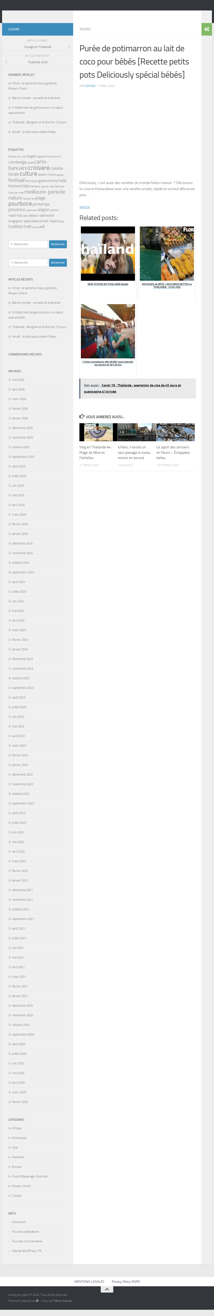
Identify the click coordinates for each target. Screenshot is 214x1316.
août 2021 (18, 935)
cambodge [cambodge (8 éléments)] (17, 168)
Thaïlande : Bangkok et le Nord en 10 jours (39, 128)
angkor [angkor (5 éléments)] (32, 162)
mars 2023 (19, 752)
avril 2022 (18, 858)
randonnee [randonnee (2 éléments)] (31, 216)
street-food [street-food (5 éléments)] (48, 227)
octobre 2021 (20, 915)
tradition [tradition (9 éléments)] (15, 232)
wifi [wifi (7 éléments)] (42, 232)
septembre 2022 (23, 810)
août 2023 (18, 704)
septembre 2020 (23, 1041)
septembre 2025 (23, 463)
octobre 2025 (20, 453)
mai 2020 (18, 1079)
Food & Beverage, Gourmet (30, 1183)
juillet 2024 (19, 598)
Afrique (17, 1134)
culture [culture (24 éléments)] (28, 180)
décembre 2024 (22, 550)
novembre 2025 (22, 444)
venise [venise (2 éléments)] (35, 233)
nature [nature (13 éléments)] (15, 204)
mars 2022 (19, 867)
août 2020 (18, 1050)
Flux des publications (25, 1238)
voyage (90, 92)
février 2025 (20, 530)
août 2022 (18, 819)
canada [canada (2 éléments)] (30, 169)
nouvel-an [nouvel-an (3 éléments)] (28, 204)
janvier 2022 (20, 887)
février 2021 (20, 992)
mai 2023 (18, 733)
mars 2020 (19, 1098)
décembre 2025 (22, 434)
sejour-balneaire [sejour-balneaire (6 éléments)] (41, 221)
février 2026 (20, 415)
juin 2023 (18, 723)
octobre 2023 (20, 684)
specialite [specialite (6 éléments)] (31, 227)
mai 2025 (18, 501)
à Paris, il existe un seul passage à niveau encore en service (134, 458)
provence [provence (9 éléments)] (16, 215)
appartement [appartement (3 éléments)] (44, 162)
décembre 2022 (22, 781)
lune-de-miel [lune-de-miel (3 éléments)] (16, 199)
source (84, 213)
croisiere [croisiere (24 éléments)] (39, 174)
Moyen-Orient (21, 1192)
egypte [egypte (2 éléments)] (60, 181)
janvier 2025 (20, 540)
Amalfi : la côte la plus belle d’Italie (34, 138)
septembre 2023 (23, 694)
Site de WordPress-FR (26, 1257)
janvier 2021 (20, 1002)
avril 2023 (18, 742)
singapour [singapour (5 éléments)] (15, 227)
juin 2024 (18, 607)
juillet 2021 (19, 944)
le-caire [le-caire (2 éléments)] (42, 193)
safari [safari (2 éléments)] (25, 222)
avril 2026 (18, 396)
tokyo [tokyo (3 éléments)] (60, 227)
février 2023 (20, 761)
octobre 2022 (20, 800)
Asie (15, 1154)
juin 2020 (18, 1070)
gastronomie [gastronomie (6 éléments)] (48, 187)
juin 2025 (18, 492)
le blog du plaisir (38, 14)
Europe (17, 1173)
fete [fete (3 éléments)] (27, 187)
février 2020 (20, 1108)
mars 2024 (19, 636)
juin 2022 (18, 838)
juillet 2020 (19, 1060)
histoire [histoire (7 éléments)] (14, 192)
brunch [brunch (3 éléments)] (57, 162)
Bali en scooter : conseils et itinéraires (36, 104)
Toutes (85, 35)
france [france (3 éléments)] (34, 187)
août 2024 (18, 588)
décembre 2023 (22, 665)
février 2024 (20, 646)
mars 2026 (19, 405)
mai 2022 (18, 848)
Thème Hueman (62, 1307)
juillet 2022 (19, 829)
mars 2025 (19, 521)
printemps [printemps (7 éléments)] (41, 210)
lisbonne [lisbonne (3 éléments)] (59, 192)
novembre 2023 (22, 675)
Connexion (19, 1228)
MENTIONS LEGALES (89, 1288)
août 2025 (18, 473)
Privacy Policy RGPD (126, 1288)
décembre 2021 (22, 896)
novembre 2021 (22, 906)
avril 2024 (18, 627)
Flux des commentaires (27, 1247)
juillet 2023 (19, 713)
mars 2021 (19, 983)
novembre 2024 (22, 559)
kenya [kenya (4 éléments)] (34, 192)
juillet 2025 (19, 482)
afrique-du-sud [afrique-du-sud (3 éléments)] (17, 162)
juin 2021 (18, 954)
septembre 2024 (23, 578)
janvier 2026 (20, 424)
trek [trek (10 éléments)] (28, 232)
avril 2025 (18, 511)
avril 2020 (18, 1089)
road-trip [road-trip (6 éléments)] (15, 221)
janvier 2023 (20, 771)
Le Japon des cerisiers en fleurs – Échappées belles (173, 458)
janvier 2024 (20, 655)
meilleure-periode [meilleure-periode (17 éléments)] (44, 198)
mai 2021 (18, 964)
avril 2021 (18, 973)
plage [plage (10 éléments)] (40, 204)
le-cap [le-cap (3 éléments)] (50, 192)
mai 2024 (18, 617)
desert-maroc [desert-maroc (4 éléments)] (47, 181)
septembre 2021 (23, 925)
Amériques (19, 1144)
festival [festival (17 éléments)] (16, 186)
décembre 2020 (22, 1012)
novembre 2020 (22, 1021)
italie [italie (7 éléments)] (25, 192)
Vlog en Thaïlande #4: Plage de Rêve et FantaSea (95, 458)
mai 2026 (18, 386)
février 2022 (20, 877)
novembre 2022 (22, 790)
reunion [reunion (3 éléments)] (54, 216)
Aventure (18, 1163)
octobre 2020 (20, 1031)
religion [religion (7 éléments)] (43, 216)
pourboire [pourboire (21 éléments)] (20, 209)
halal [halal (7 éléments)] (62, 186)
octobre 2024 (20, 569)
